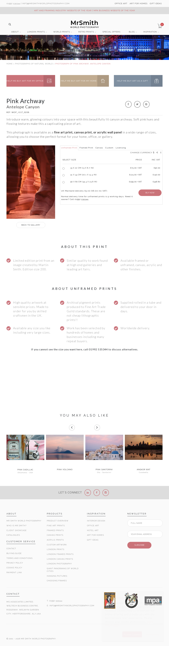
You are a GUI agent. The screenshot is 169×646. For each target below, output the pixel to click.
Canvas (99, 148)
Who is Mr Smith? (16, 526)
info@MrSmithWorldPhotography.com (46, 3)
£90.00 (157, 168)
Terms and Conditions (19, 558)
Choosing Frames (57, 581)
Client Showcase (16, 530)
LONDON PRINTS (36, 32)
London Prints (55, 549)
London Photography (59, 564)
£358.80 (156, 182)
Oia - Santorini (104, 472)
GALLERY (30, 225)
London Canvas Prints (60, 559)
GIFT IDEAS (156, 3)
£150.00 (156, 175)
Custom (109, 148)
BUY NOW (150, 193)
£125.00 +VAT (135, 175)
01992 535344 (13, 3)
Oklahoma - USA (25, 472)
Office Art (93, 526)
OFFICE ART (121, 3)
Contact (11, 549)
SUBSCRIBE (139, 545)
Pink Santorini (104, 470)
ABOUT (15, 32)
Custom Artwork (57, 545)
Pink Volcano (65, 470)
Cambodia (143, 472)
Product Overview (57, 521)
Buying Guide (14, 553)
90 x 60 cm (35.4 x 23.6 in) (83, 182)
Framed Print (86, 148)
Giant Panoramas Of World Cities (63, 569)
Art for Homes (95, 535)
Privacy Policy (14, 563)
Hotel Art (93, 530)
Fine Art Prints (56, 526)
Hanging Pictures (57, 576)
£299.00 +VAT (135, 182)
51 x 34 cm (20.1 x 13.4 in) (83, 175)
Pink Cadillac (25, 470)
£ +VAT (136, 168)
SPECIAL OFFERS (111, 32)
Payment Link (14, 572)
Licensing (121, 148)
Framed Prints (55, 530)
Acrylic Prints (55, 540)
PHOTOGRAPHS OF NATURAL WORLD (34, 64)
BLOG (132, 32)
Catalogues (13, 535)
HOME (9, 64)
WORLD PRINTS (61, 32)
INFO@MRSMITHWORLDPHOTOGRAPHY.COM (71, 606)
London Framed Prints (60, 554)
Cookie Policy (14, 568)
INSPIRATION (150, 32)
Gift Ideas (92, 540)
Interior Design (96, 521)
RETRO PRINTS (86, 32)
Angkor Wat (143, 470)
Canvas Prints (55, 535)
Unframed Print (69, 148)
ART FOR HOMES (138, 3)
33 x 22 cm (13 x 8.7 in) (82, 168)
